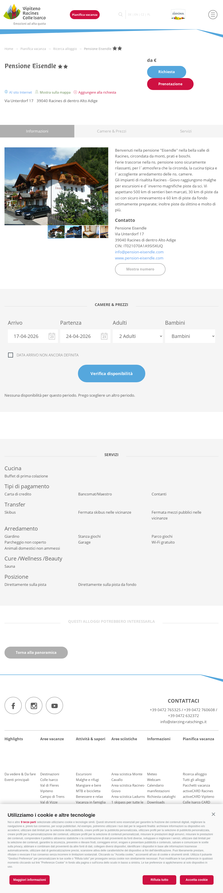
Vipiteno (46, 791)
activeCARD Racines (198, 791)
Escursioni (84, 774)
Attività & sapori (90, 738)
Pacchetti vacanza (196, 785)
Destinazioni (49, 774)
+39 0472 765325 (165, 709)
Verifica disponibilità (112, 373)
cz (142, 14)
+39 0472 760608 (199, 709)
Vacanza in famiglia (91, 802)
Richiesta (166, 71)
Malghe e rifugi (87, 779)
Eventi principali (16, 779)
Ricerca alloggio (195, 774)
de (130, 14)
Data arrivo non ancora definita (48, 355)
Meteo (152, 774)
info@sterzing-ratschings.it (183, 721)
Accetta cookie (197, 880)
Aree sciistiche (124, 738)
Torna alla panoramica (36, 652)
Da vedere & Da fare (20, 774)
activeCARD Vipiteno (198, 796)
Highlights (13, 738)
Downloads (156, 802)
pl (148, 14)
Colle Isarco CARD (196, 802)
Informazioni (37, 131)
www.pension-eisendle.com (139, 258)
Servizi (186, 131)
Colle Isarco (49, 779)
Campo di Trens (52, 796)
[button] (213, 814)
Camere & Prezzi (111, 131)
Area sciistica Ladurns (128, 796)
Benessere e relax (89, 796)
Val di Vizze (48, 802)
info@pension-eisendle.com (139, 251)
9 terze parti (28, 822)
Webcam (154, 779)
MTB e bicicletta (88, 791)
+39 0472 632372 (183, 715)
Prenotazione (170, 83)
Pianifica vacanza (84, 15)
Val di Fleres (49, 785)
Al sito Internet (18, 92)
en (136, 14)
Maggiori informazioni (29, 880)
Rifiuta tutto (159, 880)
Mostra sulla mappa (53, 92)
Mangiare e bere (88, 785)
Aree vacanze (52, 738)
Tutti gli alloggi (194, 779)
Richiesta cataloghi (161, 796)
